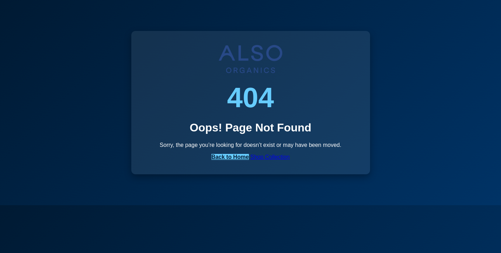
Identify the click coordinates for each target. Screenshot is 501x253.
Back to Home (230, 157)
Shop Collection (270, 157)
